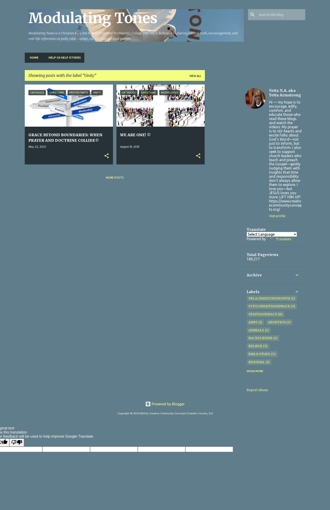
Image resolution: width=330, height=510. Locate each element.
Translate (279, 239)
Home (32, 57)
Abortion (277, 322)
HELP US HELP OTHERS (63, 57)
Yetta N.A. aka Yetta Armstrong (285, 92)
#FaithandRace (262, 314)
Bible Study (259, 354)
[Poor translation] (16, 442)
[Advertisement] (223, 153)
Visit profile (277, 216)
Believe (255, 346)
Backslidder (260, 338)
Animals (256, 330)
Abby (252, 322)
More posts (115, 177)
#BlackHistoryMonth (269, 298)
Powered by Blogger (165, 404)
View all (195, 75)
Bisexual (256, 362)
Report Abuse (257, 390)
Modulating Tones (92, 18)
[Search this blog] (281, 14)
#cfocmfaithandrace (269, 306)
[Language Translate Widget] (272, 234)
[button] (106, 156)
